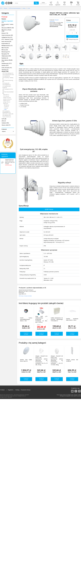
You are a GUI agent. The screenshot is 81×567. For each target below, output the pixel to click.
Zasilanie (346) (5, 123)
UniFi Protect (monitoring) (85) (7, 81)
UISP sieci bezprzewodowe (15, 8)
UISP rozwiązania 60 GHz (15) (7, 89)
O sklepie (2, 390)
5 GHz (28, 8)
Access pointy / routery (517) (7, 25)
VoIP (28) (4, 119)
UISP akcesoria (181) (6, 115)
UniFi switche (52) (6, 76)
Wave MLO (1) (6, 94)
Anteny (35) (5, 103)
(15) (7, 21)
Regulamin (10, 390)
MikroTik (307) (5, 47)
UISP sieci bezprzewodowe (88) (7, 92)
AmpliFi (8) (4, 87)
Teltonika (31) (5, 69)
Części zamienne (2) (6, 116)
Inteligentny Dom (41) (7, 37)
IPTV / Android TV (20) (7, 39)
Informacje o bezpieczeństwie (25, 296)
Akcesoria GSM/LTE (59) (8, 27)
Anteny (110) (5, 33)
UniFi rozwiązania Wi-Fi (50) (8, 74)
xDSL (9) (4, 121)
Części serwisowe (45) (7, 35)
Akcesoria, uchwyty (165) (6, 30)
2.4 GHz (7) (6, 106)
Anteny (24, 8)
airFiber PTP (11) (6, 102)
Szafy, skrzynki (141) (7, 67)
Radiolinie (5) (5, 58)
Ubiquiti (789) (5, 71)
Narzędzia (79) (5, 54)
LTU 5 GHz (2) (6, 96)
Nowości (4, 19)
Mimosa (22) (5, 49)
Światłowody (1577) (7, 63)
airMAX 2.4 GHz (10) (7, 99)
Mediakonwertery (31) (7, 45)
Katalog (17, 390)
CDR (1, 8)
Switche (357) (5, 65)
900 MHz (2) (6, 105)
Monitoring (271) (6, 52)
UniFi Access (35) (5, 83)
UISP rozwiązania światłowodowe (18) (6, 111)
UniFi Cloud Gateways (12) (7, 73)
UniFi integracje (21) (6, 84)
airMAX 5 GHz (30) (7, 97)
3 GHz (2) (6, 108)
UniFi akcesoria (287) (6, 86)
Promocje (4, 17)
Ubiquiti (5, 8)
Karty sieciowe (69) (6, 41)
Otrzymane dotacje (25, 390)
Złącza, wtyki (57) (6, 125)
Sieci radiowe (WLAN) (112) (7, 61)
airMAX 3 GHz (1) (6, 100)
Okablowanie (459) (6, 56)
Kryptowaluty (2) (6, 43)
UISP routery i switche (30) (7, 113)
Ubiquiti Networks (54, 20)
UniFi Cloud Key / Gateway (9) (7, 78)
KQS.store (10, 397)
